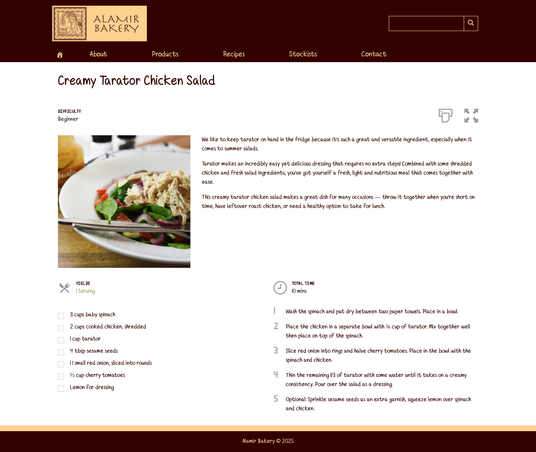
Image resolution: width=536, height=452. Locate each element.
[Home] (59, 54)
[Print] (445, 114)
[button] (471, 114)
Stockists (303, 54)
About (98, 54)
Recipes (234, 54)
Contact (373, 54)
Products (165, 54)
